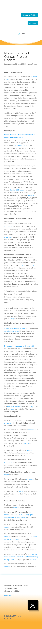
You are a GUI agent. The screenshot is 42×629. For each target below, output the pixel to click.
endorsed (7, 237)
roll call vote (32, 195)
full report (31, 406)
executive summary (14, 406)
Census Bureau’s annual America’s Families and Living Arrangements (21, 557)
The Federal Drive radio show (15, 328)
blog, (12, 409)
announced (8, 226)
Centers (32, 23)
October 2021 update (17, 190)
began (6, 475)
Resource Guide (29, 15)
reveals (21, 491)
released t (7, 515)
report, (29, 450)
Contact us (8, 595)
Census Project (31, 64)
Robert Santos (20, 145)
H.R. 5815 (32, 265)
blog (12, 319)
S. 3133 (22, 265)
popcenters (10, 64)
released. (33, 559)
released (34, 77)
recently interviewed (11, 331)
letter (7, 79)
